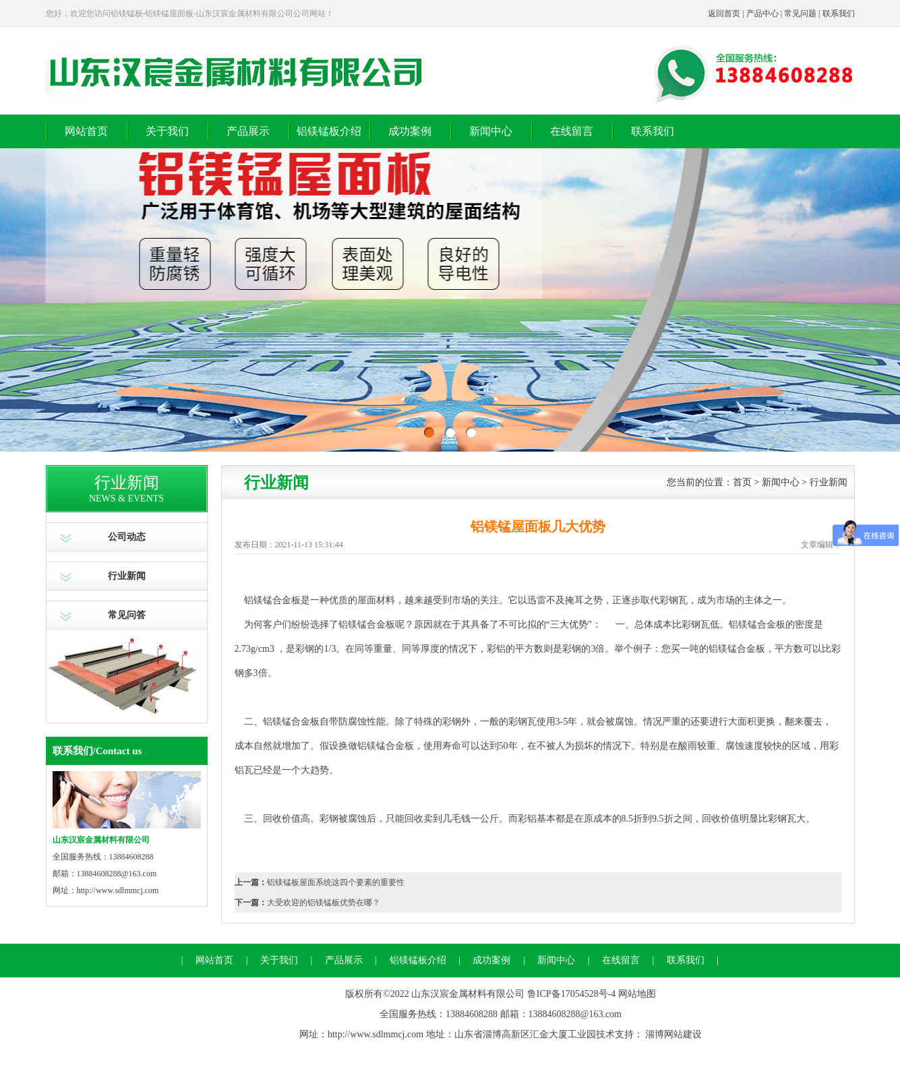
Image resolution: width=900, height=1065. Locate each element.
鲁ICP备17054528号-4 (571, 994)
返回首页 (724, 13)
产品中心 (762, 13)
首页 (742, 482)
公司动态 (127, 537)
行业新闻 (127, 576)
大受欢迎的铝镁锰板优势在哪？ (323, 902)
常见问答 (127, 615)
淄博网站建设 (673, 1034)
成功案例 (409, 131)
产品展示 (248, 131)
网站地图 (637, 994)
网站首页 (86, 131)
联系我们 (838, 13)
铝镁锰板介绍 (329, 131)
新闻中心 (490, 131)
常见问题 (800, 13)
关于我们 (167, 131)
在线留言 (571, 131)
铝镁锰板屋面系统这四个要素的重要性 (335, 882)
